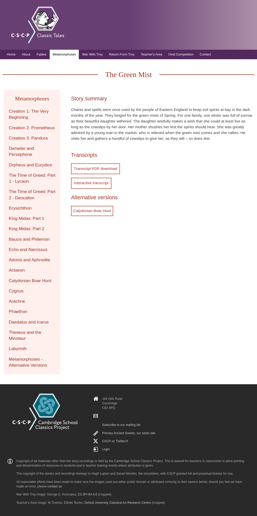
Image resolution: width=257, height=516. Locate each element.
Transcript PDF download (94, 168)
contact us (54, 486)
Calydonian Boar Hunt (92, 209)
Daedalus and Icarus (29, 322)
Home (11, 54)
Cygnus (16, 290)
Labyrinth (18, 348)
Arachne (17, 301)
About (26, 54)
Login (106, 449)
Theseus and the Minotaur (25, 335)
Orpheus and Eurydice (30, 164)
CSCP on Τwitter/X (115, 441)
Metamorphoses (64, 54)
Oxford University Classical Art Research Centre (118, 502)
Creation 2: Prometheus (32, 127)
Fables (41, 54)
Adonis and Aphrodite (29, 259)
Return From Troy (122, 54)
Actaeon (17, 270)
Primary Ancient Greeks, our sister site (128, 433)
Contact (205, 54)
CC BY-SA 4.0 (87, 494)
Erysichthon (20, 208)
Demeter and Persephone (21, 151)
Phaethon (18, 311)
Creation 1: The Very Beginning (29, 114)
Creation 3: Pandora (28, 138)
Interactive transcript (90, 182)
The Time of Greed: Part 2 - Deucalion (32, 194)
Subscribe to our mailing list (121, 425)
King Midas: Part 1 (26, 218)
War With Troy (92, 54)
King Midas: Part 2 (26, 228)
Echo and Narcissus (28, 249)
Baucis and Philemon (29, 239)
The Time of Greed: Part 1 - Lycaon (32, 178)
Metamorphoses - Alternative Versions (28, 362)
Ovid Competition (181, 54)
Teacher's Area (151, 54)
